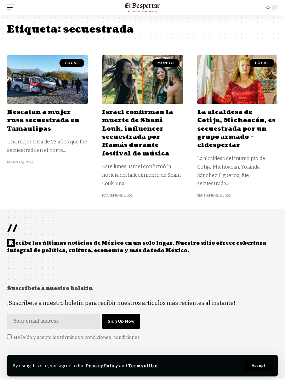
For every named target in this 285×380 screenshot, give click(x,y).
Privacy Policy (102, 365)
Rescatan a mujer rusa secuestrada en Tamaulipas (45, 120)
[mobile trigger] (13, 7)
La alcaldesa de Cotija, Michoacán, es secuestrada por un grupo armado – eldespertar (233, 129)
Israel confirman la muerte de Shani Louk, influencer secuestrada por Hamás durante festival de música (139, 133)
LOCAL (72, 63)
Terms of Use (145, 365)
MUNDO (166, 63)
